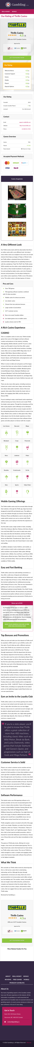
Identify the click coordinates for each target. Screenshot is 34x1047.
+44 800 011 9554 (26, 129)
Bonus (14, 11)
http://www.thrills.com (25, 125)
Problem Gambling (17, 983)
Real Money (6, 11)
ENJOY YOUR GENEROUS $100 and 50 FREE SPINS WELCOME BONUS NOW (17, 625)
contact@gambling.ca (13, 1022)
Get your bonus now (17, 57)
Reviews (8, 979)
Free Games (17, 979)
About (8, 976)
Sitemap (29, 1042)
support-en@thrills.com (25, 122)
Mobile (26, 979)
